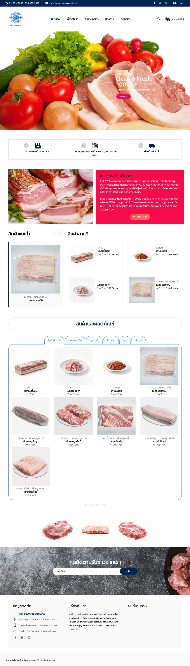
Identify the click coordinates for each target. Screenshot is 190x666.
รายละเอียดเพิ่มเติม (180, 217)
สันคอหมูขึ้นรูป (36, 438)
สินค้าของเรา (92, 19)
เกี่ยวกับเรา (72, 19)
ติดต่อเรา (126, 19)
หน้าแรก (55, 19)
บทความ (109, 19)
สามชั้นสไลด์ (22, 488)
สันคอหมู (22, 438)
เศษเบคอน (161, 327)
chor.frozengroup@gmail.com (61, 3)
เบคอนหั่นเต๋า (103, 360)
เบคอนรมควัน (40, 372)
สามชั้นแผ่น (108, 438)
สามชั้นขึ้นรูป (151, 438)
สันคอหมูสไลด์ (79, 438)
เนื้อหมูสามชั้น (123, 438)
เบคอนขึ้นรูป (103, 327)
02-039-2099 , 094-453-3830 (22, 3)
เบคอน (27, 372)
